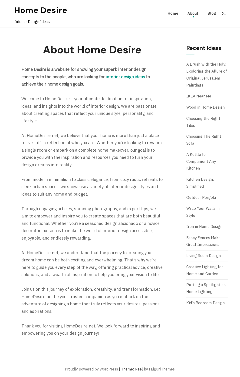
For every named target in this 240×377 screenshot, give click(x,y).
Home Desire (40, 10)
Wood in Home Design (205, 107)
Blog (211, 13)
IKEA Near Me (198, 96)
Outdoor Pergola (201, 197)
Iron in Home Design (204, 226)
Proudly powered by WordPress (91, 369)
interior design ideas (125, 77)
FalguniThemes (162, 369)
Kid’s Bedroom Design (205, 302)
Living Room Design (203, 255)
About (192, 13)
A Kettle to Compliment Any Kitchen (201, 161)
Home (173, 13)
